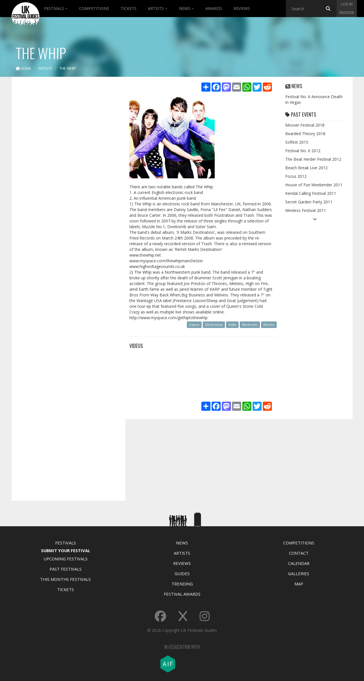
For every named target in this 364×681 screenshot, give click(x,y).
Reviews (241, 8)
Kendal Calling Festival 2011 (310, 193)
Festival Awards (182, 594)
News (186, 8)
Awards (213, 8)
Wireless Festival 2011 (305, 210)
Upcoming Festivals (66, 559)
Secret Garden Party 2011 (308, 202)
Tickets (128, 8)
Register (347, 12)
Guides (182, 573)
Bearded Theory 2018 (305, 133)
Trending (182, 584)
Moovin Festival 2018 (304, 125)
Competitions (94, 8)
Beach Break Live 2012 (306, 167)
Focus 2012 (296, 176)
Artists (157, 8)
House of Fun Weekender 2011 (313, 184)
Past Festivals (65, 569)
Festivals (56, 8)
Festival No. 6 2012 (302, 150)
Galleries (298, 573)
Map (298, 584)
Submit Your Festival (65, 550)
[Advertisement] (64, 170)
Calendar (298, 563)
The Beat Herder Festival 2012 (313, 159)
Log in (347, 4)
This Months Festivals (65, 579)
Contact (299, 553)
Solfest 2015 (296, 142)
